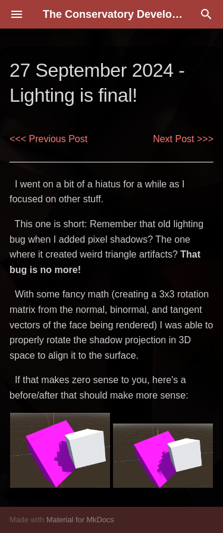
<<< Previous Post (48, 139)
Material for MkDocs (80, 519)
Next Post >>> (183, 139)
